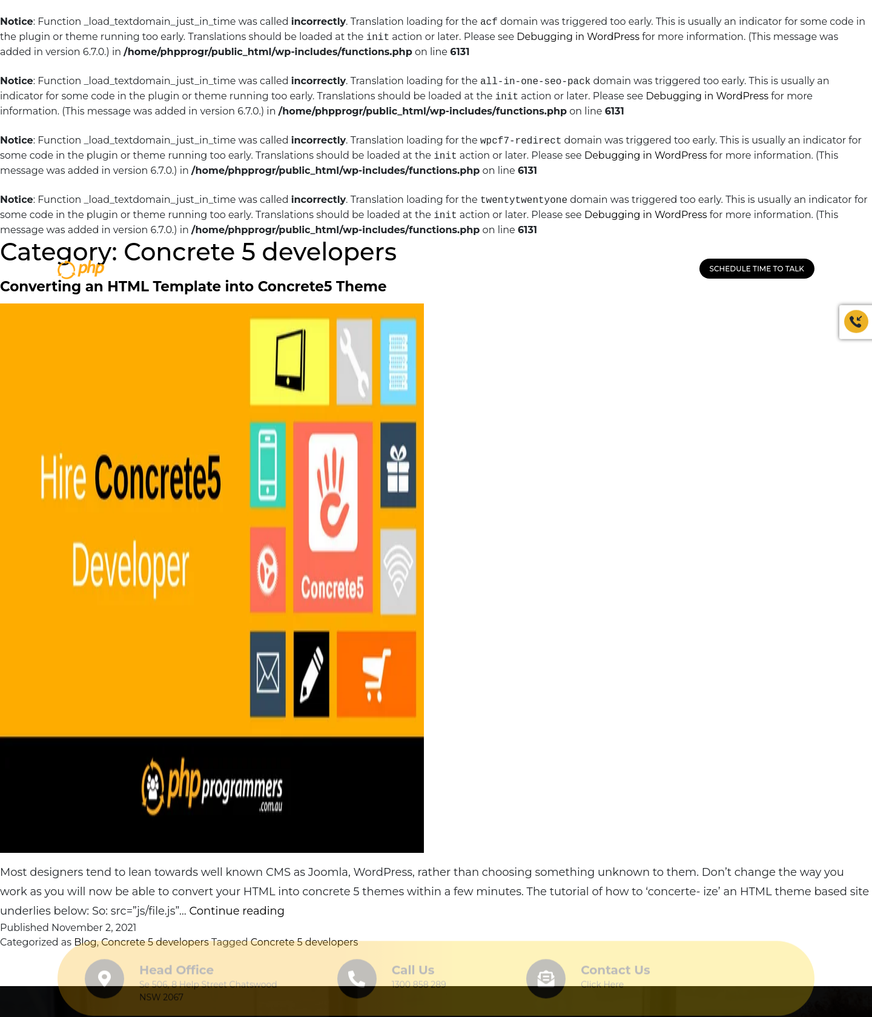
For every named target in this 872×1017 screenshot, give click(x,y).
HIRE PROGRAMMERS (445, 269)
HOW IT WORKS (529, 269)
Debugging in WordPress (578, 37)
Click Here (602, 981)
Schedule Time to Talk (757, 268)
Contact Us (615, 967)
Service (376, 269)
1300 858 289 (661, 269)
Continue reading (237, 911)
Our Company (320, 269)
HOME (269, 269)
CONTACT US (594, 269)
